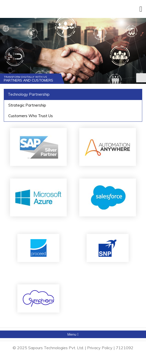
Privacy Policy (100, 347)
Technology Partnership (29, 94)
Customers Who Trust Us (30, 115)
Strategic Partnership (27, 105)
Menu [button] (73, 334)
